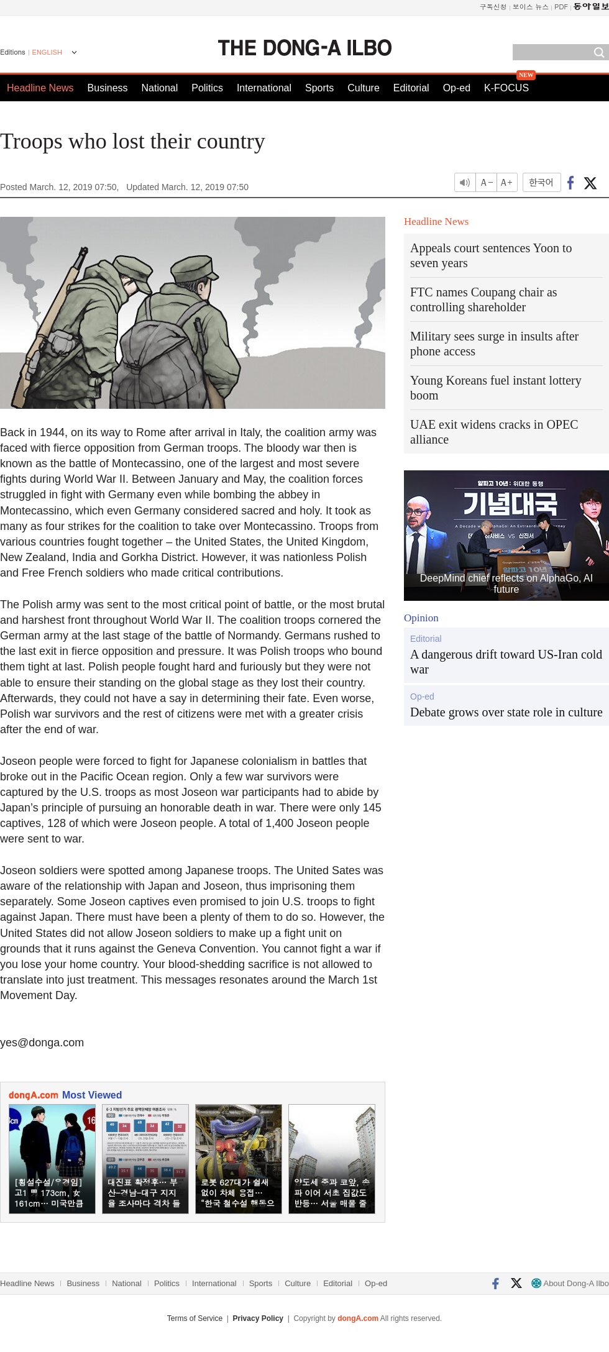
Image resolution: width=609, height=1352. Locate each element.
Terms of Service (194, 1318)
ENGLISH (47, 52)
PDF (561, 6)
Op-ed (456, 88)
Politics (207, 88)
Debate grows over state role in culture (506, 712)
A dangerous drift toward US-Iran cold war (506, 661)
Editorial (411, 88)
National (160, 88)
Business (108, 88)
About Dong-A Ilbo (570, 1283)
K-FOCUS (506, 88)
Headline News (40, 88)
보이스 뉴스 (531, 6)
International (264, 88)
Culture (363, 88)
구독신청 (493, 6)
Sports (319, 88)
